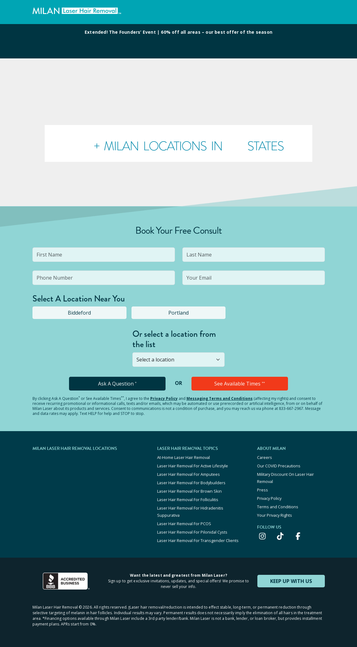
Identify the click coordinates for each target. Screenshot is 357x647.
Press (262, 490)
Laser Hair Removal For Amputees (188, 474)
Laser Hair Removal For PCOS (184, 523)
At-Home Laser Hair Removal (183, 457)
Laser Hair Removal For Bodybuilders (191, 482)
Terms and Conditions (277, 507)
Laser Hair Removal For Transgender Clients (198, 540)
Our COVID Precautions (278, 466)
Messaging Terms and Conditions (219, 398)
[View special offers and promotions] (178, 41)
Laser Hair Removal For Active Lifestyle (192, 466)
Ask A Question (117, 383)
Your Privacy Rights (274, 515)
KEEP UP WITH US (291, 581)
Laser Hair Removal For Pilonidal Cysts (192, 532)
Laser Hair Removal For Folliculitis (187, 499)
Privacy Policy (164, 398)
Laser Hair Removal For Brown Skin (189, 491)
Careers (264, 457)
